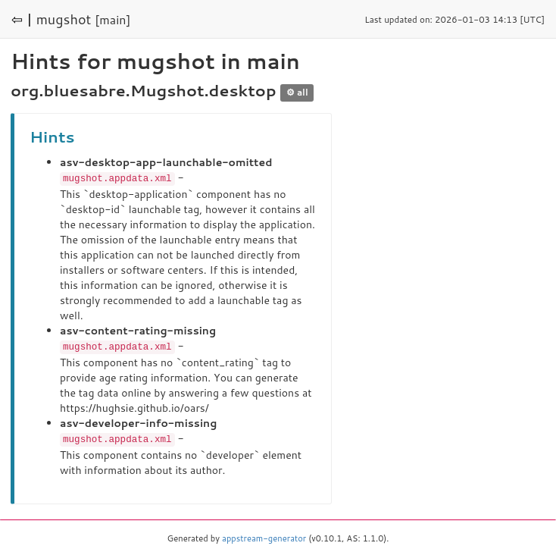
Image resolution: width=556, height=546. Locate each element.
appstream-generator (264, 536)
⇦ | (22, 19)
